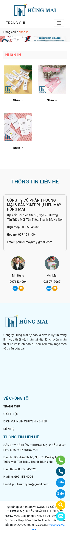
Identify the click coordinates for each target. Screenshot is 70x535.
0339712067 (51, 281)
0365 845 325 (31, 227)
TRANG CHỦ (16, 23)
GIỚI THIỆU (10, 414)
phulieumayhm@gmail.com (34, 242)
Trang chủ (9, 32)
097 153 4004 (27, 234)
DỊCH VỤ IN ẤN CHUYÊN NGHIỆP (25, 421)
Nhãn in (18, 100)
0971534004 (18, 281)
